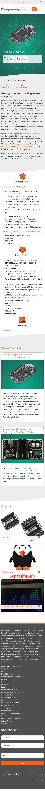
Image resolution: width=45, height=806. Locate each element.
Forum (7, 330)
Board (11, 80)
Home (5, 80)
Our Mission (5, 708)
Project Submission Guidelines (12, 713)
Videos (4, 723)
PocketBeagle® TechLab (9, 430)
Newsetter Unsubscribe (10, 702)
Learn (3, 700)
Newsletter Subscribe (9, 705)
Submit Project (6, 721)
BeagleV (4, 669)
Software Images (21, 86)
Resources (6, 86)
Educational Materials (9, 689)
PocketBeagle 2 (8, 356)
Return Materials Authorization (12, 718)
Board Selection (7, 674)
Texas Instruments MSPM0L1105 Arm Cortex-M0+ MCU (21, 231)
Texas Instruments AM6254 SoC (13, 187)
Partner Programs (7, 710)
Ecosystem (5, 684)
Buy (25, 9)
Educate (4, 687)
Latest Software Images (10, 697)
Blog (3, 671)
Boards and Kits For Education (12, 676)
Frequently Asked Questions (12, 692)
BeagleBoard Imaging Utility (11, 666)
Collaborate (5, 682)
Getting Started (7, 695)
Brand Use (5, 679)
